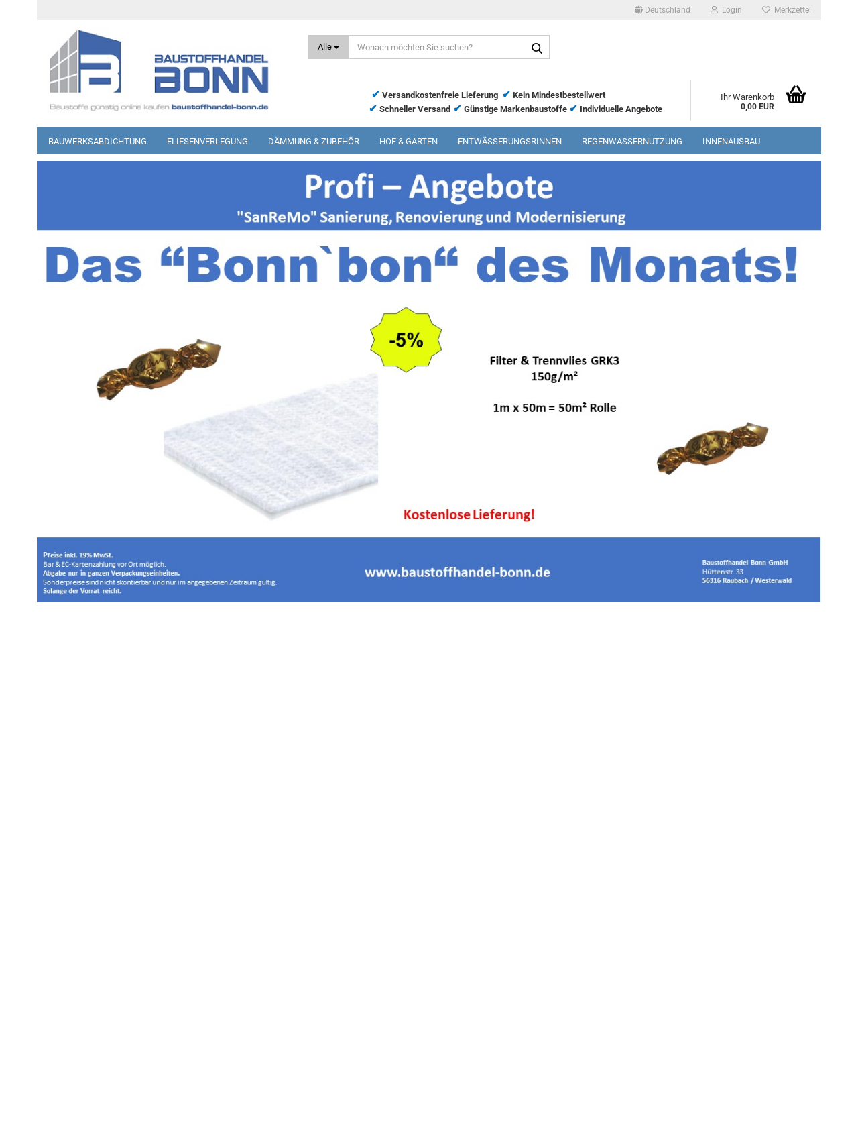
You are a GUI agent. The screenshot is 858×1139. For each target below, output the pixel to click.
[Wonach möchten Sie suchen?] (328, 47)
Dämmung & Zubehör (313, 141)
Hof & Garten (408, 141)
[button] (662, 10)
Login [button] (726, 10)
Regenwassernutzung (632, 141)
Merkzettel (786, 10)
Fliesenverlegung (207, 141)
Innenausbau (731, 141)
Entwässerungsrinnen (510, 141)
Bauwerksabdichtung (97, 141)
